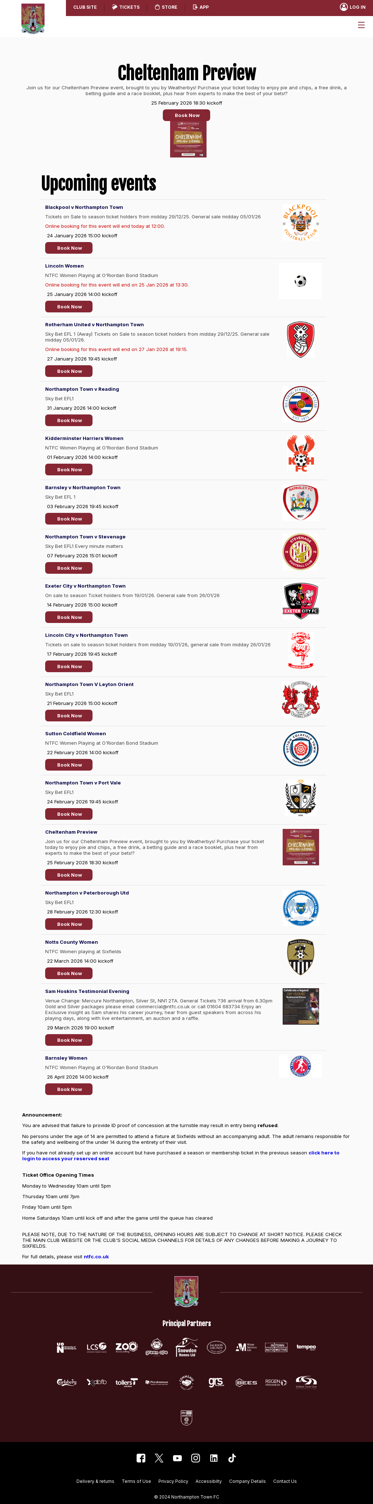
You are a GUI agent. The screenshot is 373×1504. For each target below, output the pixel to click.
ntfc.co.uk (96, 1256)
